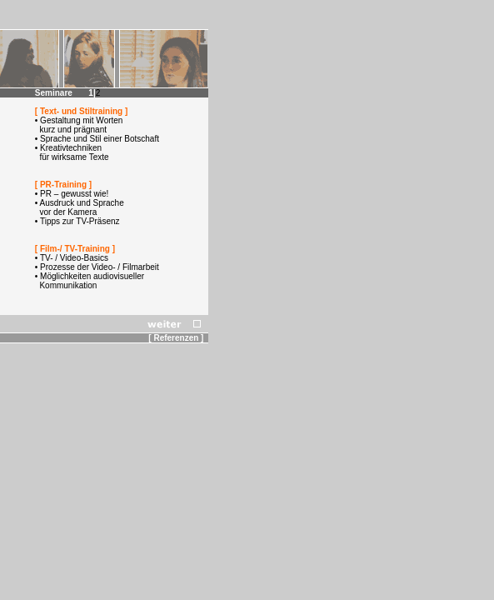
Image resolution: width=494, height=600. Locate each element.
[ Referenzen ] (178, 337)
